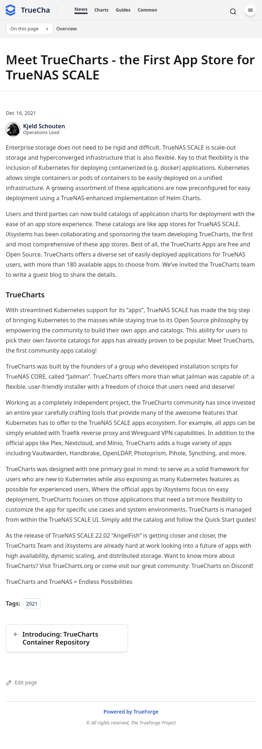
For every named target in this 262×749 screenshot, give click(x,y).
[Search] (233, 11)
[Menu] (250, 10)
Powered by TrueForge (131, 711)
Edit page (21, 682)
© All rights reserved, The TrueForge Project (131, 722)
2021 (32, 603)
